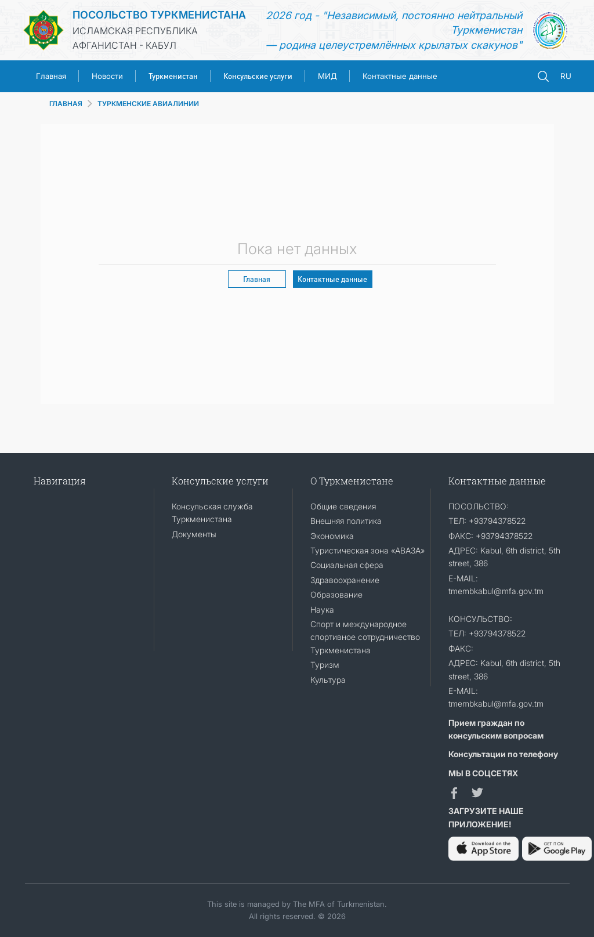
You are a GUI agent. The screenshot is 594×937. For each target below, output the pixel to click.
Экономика (332, 536)
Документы (194, 534)
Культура (328, 680)
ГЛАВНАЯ (65, 103)
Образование (336, 594)
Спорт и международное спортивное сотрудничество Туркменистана (365, 637)
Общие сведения (343, 506)
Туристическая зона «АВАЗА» (367, 550)
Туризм (324, 665)
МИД (327, 76)
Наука (322, 609)
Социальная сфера (346, 565)
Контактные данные (400, 76)
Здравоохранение (344, 580)
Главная (51, 76)
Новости (107, 76)
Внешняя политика (346, 521)
